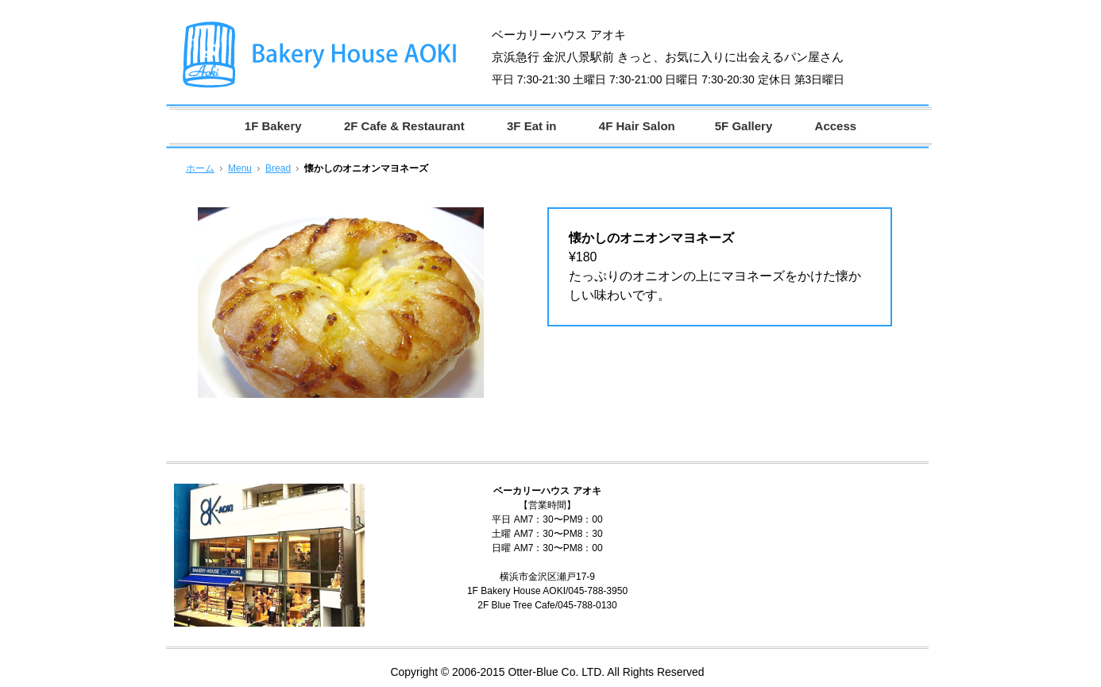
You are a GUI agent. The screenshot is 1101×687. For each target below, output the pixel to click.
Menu (240, 168)
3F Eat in (532, 126)
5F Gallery (744, 126)
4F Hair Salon (637, 126)
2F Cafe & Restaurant (404, 126)
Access (836, 126)
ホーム (200, 168)
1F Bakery (273, 126)
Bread (278, 168)
